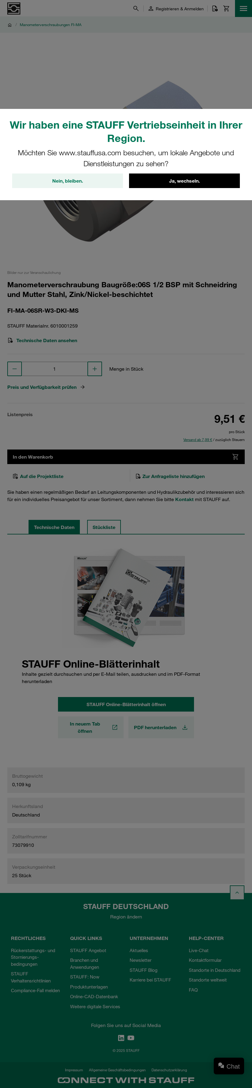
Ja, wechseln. (184, 181)
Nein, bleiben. (67, 181)
